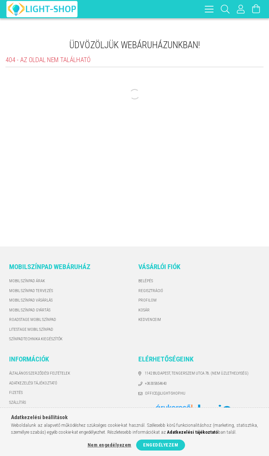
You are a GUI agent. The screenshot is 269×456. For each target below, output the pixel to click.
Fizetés (16, 392)
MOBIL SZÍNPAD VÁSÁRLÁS (31, 300)
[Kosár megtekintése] (256, 9)
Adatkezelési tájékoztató (33, 383)
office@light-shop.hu (165, 393)
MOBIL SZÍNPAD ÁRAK (27, 281)
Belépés (145, 281)
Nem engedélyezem (109, 445)
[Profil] (241, 9)
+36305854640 (156, 383)
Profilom (147, 300)
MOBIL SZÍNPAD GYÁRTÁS (29, 310)
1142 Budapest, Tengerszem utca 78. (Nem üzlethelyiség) (197, 373)
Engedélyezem (160, 445)
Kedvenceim (149, 319)
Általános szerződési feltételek (39, 373)
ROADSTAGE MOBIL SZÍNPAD (32, 319)
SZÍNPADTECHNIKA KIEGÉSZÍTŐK (35, 339)
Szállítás (17, 402)
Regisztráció (150, 290)
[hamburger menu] (209, 9)
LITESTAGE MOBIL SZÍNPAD (31, 329)
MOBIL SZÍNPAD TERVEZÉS (31, 290)
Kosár (144, 310)
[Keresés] (225, 9)
